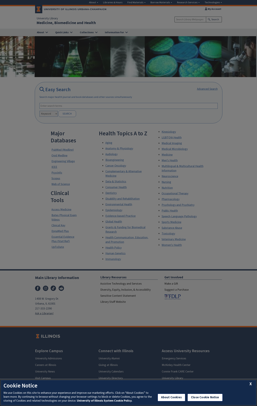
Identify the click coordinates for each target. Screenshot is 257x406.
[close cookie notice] (250, 384)
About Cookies (171, 397)
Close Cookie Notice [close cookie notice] (205, 397)
